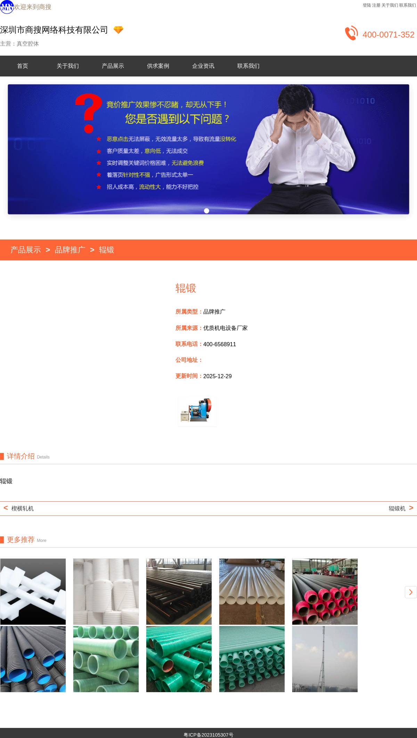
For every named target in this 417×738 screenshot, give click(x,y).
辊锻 (106, 250)
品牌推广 (70, 250)
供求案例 (158, 66)
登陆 (367, 5)
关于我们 (390, 5)
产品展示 (113, 66)
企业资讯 (203, 66)
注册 (376, 5)
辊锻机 (401, 509)
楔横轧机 (18, 510)
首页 (22, 66)
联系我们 (407, 5)
